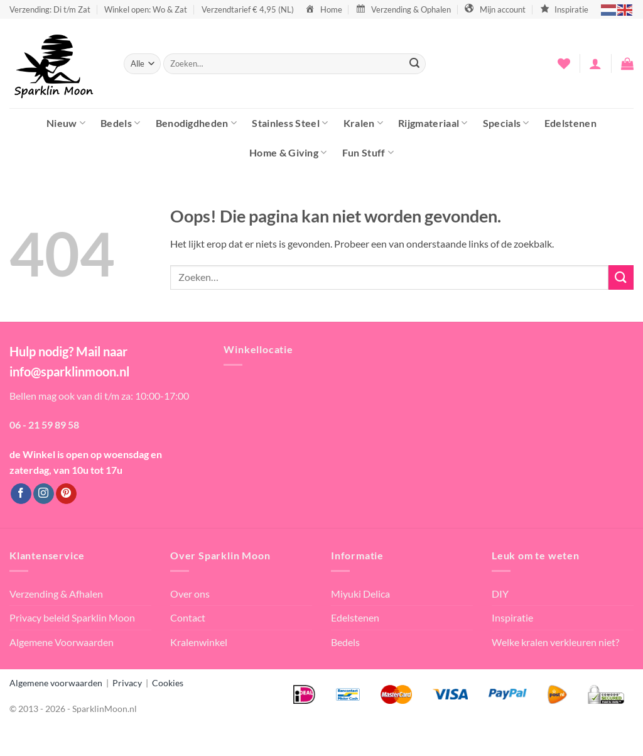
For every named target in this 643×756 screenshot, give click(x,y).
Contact (187, 617)
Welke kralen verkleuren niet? (555, 642)
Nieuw (65, 123)
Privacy (127, 682)
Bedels (120, 123)
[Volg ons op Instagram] (43, 494)
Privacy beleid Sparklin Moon (72, 617)
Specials (506, 123)
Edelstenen (570, 123)
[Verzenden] (414, 64)
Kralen (363, 123)
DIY (500, 594)
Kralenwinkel (198, 642)
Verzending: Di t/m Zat (49, 9)
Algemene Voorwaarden (61, 642)
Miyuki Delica (360, 594)
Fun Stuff (368, 152)
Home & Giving (288, 152)
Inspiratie (512, 617)
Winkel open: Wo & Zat (145, 9)
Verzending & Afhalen (56, 594)
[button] (595, 63)
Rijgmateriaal (433, 123)
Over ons (190, 594)
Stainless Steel (290, 123)
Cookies (167, 682)
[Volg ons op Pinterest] (66, 494)
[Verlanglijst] (564, 63)
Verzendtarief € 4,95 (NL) (248, 9)
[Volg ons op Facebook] (21, 494)
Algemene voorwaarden (55, 682)
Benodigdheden (196, 123)
